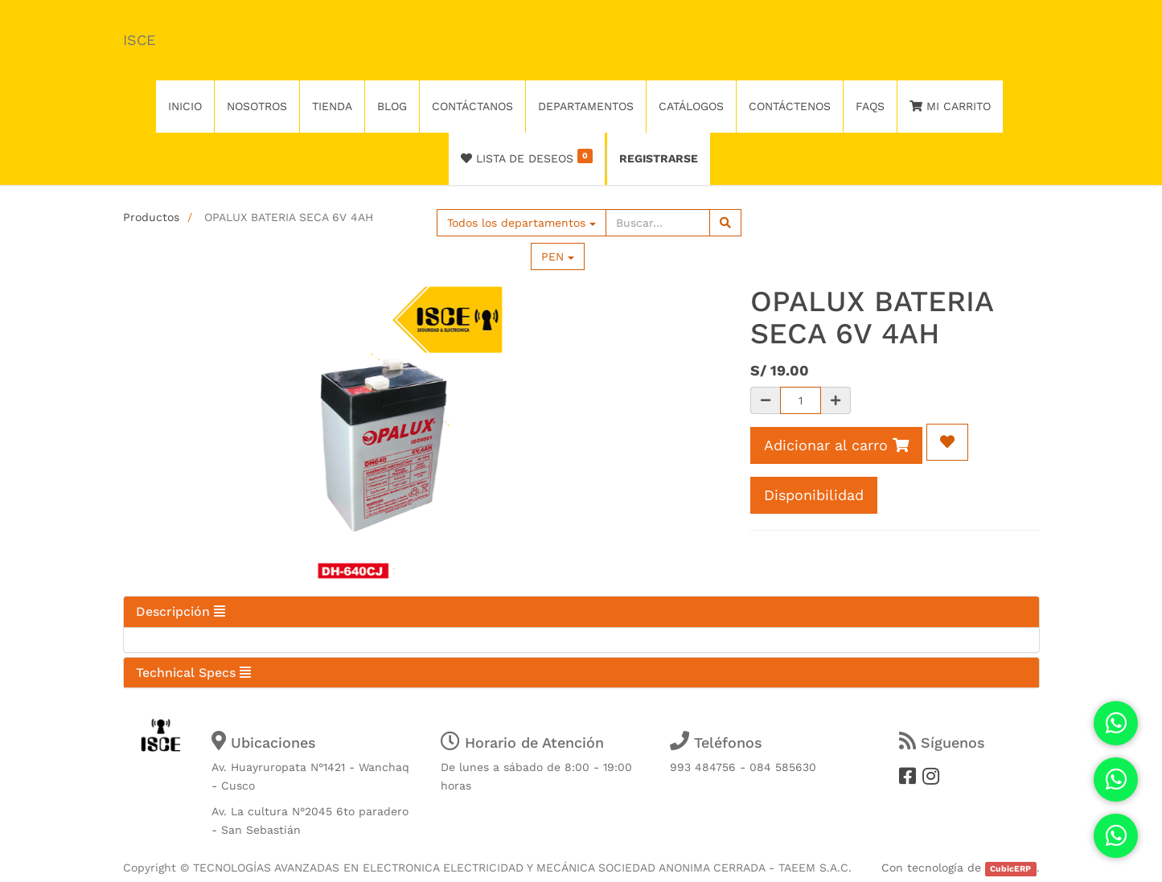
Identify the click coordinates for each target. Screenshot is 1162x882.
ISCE (139, 39)
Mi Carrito (950, 106)
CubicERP (1010, 869)
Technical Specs (193, 672)
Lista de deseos (527, 157)
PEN (557, 256)
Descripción (180, 611)
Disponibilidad (814, 494)
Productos (151, 217)
